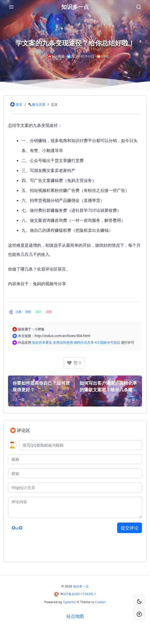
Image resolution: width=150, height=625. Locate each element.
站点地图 (75, 616)
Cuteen (100, 602)
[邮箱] (75, 473)
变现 (28, 311)
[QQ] (80, 445)
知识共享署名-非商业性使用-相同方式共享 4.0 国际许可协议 (76, 342)
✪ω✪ (17, 528)
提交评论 (129, 528)
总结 (48, 311)
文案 (18, 311)
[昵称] (75, 459)
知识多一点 (81, 586)
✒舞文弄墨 (36, 104)
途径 (38, 311)
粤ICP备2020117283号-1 (78, 594)
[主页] (75, 487)
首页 (19, 104)
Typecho (69, 602)
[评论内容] (75, 507)
